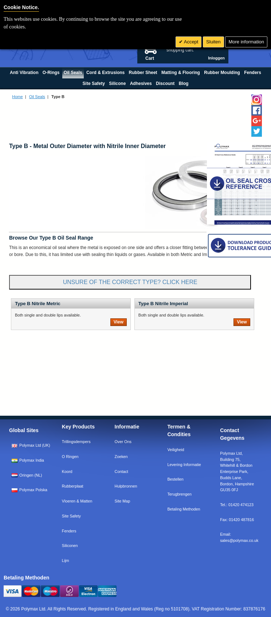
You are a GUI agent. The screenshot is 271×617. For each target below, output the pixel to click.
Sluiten (213, 41)
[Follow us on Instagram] (256, 99)
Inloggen (216, 58)
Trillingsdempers (76, 441)
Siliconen (70, 545)
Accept (191, 41)
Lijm (65, 560)
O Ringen (70, 456)
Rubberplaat (72, 486)
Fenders (69, 531)
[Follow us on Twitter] (256, 131)
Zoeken (121, 456)
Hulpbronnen (126, 486)
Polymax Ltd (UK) (31, 445)
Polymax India (28, 460)
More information (246, 41)
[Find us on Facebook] (256, 110)
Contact (121, 471)
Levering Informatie (184, 464)
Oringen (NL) (27, 475)
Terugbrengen (179, 494)
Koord (67, 471)
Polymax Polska (29, 490)
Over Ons (123, 441)
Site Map (122, 501)
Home (17, 96)
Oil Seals (37, 96)
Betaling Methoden (183, 509)
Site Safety (71, 516)
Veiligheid (175, 449)
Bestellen (175, 479)
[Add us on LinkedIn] (256, 121)
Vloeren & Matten (77, 501)
